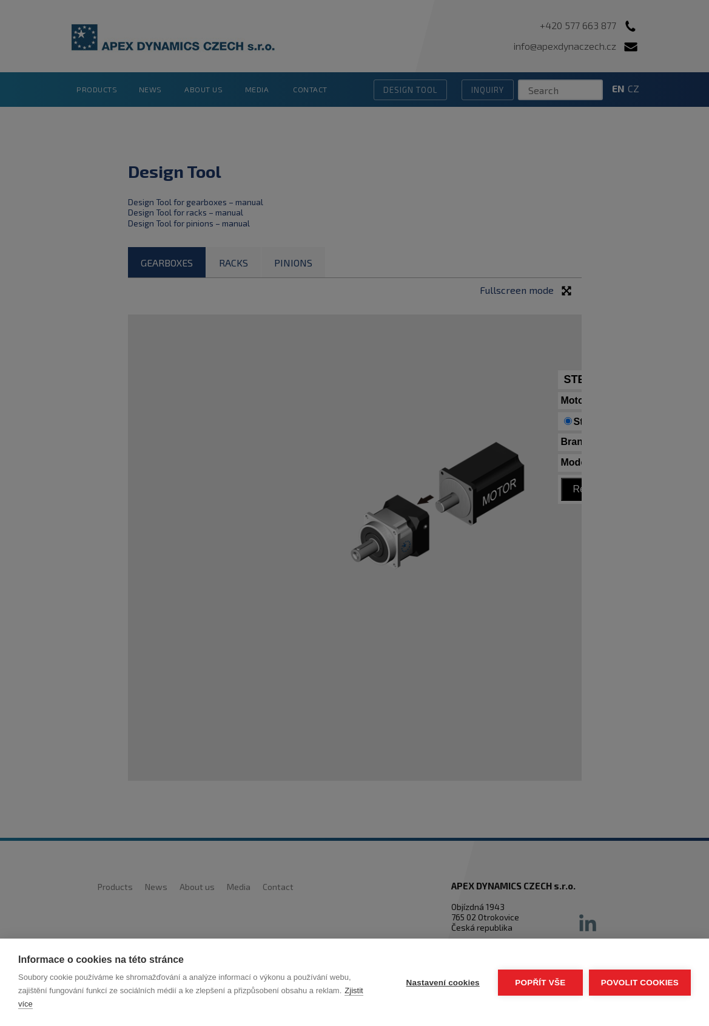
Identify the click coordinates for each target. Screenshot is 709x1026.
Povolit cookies (640, 982)
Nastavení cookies (443, 982)
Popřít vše (540, 982)
